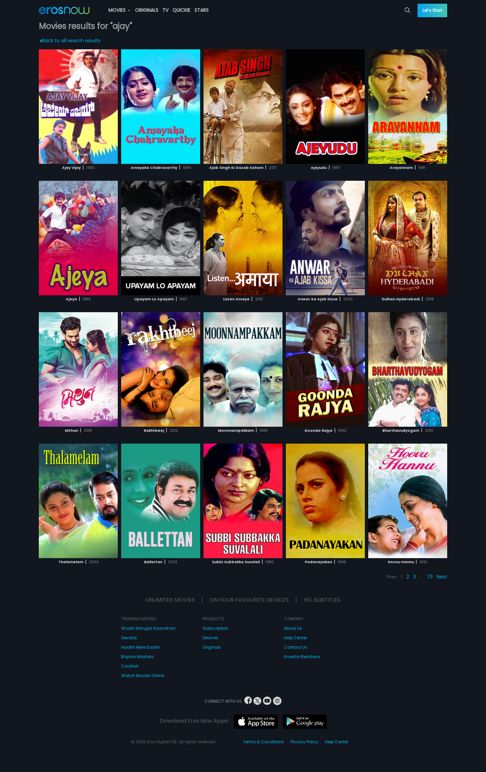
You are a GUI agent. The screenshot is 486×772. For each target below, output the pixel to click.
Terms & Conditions (263, 742)
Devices (210, 638)
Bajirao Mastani (137, 656)
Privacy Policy (304, 742)
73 (430, 576)
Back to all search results (70, 40)
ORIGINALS (146, 10)
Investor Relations (302, 656)
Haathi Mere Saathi (140, 647)
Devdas (129, 638)
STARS (201, 10)
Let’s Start (432, 10)
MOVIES (119, 10)
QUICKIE (181, 10)
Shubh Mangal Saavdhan (148, 628)
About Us (293, 628)
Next (442, 576)
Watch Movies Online (142, 675)
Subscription (215, 628)
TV (165, 10)
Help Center (295, 638)
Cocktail (129, 666)
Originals (211, 647)
